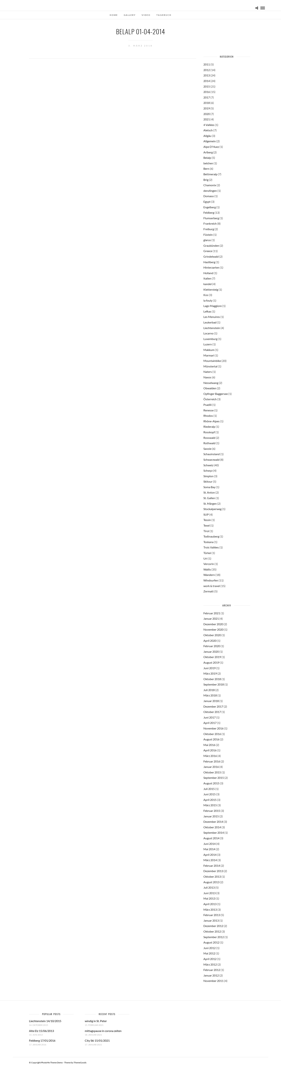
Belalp (207, 157)
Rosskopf (209, 432)
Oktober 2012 (212, 931)
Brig (205, 179)
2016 (206, 91)
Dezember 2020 (213, 624)
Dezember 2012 (213, 926)
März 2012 (210, 964)
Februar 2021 (211, 613)
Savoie (207, 448)
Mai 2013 (209, 898)
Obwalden (209, 388)
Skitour (207, 481)
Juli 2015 (209, 788)
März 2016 (210, 755)
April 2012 (209, 959)
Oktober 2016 (212, 734)
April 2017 (209, 722)
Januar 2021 (211, 618)
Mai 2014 (209, 849)
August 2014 (211, 838)
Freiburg (208, 229)
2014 (206, 81)
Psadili (207, 404)
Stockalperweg (212, 509)
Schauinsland (211, 454)
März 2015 (210, 805)
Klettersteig (210, 289)
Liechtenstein (211, 328)
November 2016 (213, 728)
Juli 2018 (209, 690)
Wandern (209, 574)
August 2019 (211, 662)
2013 (206, 75)
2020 (206, 114)
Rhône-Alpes (211, 421)
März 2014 (210, 860)
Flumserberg (211, 218)
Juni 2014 (209, 843)
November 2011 (213, 980)
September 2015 (213, 777)
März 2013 (210, 909)
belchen (208, 163)
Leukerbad (209, 322)
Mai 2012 (209, 953)
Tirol (206, 531)
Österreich (210, 399)
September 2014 (213, 832)
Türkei (207, 553)
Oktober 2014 (212, 827)
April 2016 (209, 750)
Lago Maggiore (212, 306)
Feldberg (208, 212)
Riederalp (209, 426)
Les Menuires (211, 316)
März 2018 (210, 695)
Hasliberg (209, 262)
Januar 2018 (211, 701)
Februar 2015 (211, 810)
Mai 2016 (209, 745)
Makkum (208, 349)
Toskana (208, 542)
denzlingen (210, 190)
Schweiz (208, 465)
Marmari (208, 355)
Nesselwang (210, 382)
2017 (206, 97)
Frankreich (210, 223)
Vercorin (208, 563)
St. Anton (209, 492)
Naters (207, 371)
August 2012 (211, 942)
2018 (206, 102)
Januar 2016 (211, 766)
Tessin (207, 520)
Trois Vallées (211, 547)
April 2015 (209, 799)
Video (146, 15)
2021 (206, 119)
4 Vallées (208, 124)
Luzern (207, 344)
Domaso (208, 196)
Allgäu (207, 135)
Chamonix (209, 185)
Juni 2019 (209, 668)
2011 (206, 64)
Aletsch (208, 130)
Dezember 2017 (213, 706)
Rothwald (209, 443)
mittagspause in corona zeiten (103, 1030)
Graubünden (211, 245)
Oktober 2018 (212, 679)
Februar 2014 (211, 865)
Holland (208, 273)
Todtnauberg (211, 536)
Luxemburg (210, 339)
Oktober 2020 (212, 635)
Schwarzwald (211, 459)
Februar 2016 (211, 761)
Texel (206, 525)
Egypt (207, 201)
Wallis (207, 569)
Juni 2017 (209, 717)
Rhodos (208, 415)
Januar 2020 (211, 651)
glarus (207, 240)
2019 (206, 108)
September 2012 (213, 937)
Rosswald (209, 437)
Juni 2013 (209, 893)
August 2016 (211, 739)
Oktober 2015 (212, 772)
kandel (207, 284)
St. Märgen (210, 503)
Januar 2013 (211, 920)
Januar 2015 (211, 816)
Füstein (208, 234)
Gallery (130, 15)
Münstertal (210, 366)
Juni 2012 (209, 948)
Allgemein (209, 141)
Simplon (208, 476)
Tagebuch (163, 15)
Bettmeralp (210, 174)
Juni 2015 (209, 794)
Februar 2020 (211, 646)
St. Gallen (209, 498)
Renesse (208, 410)
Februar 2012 (211, 969)
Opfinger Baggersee (215, 393)
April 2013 (209, 904)
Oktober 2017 (212, 711)
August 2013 (211, 882)
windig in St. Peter (96, 1021)
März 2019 (210, 673)
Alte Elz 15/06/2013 (41, 1030)
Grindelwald (211, 256)
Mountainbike (212, 360)
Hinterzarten (211, 267)
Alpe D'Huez (211, 146)
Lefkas (207, 311)
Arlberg (208, 152)
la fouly (207, 300)
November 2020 (213, 629)
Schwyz (208, 470)
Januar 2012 (211, 975)
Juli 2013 (209, 887)
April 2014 (209, 854)
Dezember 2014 (213, 821)
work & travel (211, 586)
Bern (206, 168)
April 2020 (209, 640)
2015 (206, 86)
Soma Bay (209, 487)
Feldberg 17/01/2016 (42, 1040)
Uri (205, 558)
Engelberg (209, 207)
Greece (207, 251)
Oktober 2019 (212, 657)
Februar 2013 (211, 915)
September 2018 (213, 684)
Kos (205, 295)
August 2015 (211, 783)
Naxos (207, 377)
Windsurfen (210, 580)
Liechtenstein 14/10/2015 (45, 1021)
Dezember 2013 (213, 871)
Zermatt (208, 591)
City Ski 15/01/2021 (97, 1040)
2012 (206, 70)
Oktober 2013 (212, 876)
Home (114, 15)
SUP (206, 514)
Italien (207, 278)
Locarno (208, 333)
